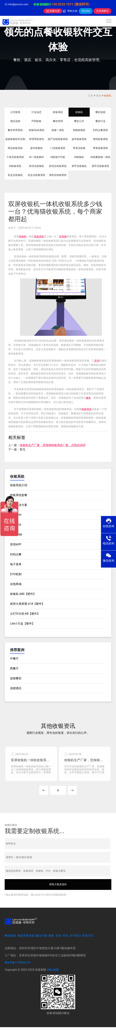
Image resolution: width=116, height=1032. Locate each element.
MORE (58, 795)
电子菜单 (15, 564)
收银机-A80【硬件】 (23, 594)
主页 (90, 95)
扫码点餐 (15, 554)
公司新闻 (15, 112)
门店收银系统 (57, 148)
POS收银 (37, 121)
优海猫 (63, 236)
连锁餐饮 (15, 678)
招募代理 (53, 11)
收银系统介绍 (18, 485)
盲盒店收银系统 (36, 175)
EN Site (86, 11)
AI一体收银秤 (36, 157)
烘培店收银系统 (58, 166)
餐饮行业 (100, 121)
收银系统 (58, 112)
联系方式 (88, 940)
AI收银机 (79, 157)
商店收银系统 (15, 148)
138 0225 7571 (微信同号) (70, 4)
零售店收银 (79, 148)
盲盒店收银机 (15, 175)
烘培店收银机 (36, 166)
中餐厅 (14, 658)
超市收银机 (36, 148)
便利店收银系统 (58, 175)
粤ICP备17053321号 (18, 967)
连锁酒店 (15, 688)
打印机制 (15, 574)
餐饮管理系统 (15, 130)
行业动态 (37, 112)
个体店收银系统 (15, 157)
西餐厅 (14, 668)
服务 (88, 397)
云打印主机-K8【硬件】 (25, 613)
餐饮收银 (10, 940)
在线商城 (15, 584)
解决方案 (41, 940)
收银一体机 (58, 130)
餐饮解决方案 (18, 505)
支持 (96, 360)
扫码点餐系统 (100, 130)
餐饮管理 (58, 121)
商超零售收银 (26, 940)
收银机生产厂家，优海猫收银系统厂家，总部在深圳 (53, 445)
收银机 (107, 95)
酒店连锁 (15, 121)
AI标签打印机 (57, 157)
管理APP (15, 544)
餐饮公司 (79, 121)
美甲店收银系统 (100, 166)
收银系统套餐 (18, 495)
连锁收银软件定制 (15, 139)
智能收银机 (79, 130)
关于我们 (75, 940)
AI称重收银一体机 (100, 157)
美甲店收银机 (79, 166)
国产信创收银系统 (58, 139)
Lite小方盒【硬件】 (22, 623)
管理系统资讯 (36, 139)
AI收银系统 (15, 166)
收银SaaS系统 (36, 130)
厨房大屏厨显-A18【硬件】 (27, 603)
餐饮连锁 (100, 112)
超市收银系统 (79, 139)
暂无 (22, 449)
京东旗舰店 (102, 10)
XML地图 (53, 974)
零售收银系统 (100, 148)
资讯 (98, 95)
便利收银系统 (100, 139)
